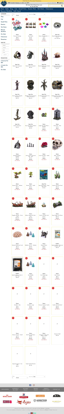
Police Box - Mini (57, 125)
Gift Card (17, 11)
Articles (47, 407)
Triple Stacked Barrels (30, 363)
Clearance (49, 9)
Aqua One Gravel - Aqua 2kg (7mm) (44, 186)
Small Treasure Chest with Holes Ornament (57, 96)
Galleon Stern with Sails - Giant (30, 216)
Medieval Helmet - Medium (17, 156)
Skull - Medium (57, 155)
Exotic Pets (32, 9)
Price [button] (4, 48)
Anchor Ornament (17, 125)
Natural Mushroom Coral (17, 245)
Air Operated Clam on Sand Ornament (57, 66)
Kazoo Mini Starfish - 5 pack (44, 36)
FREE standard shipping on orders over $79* (18, 2)
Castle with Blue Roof (44, 215)
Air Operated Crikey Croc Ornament (44, 96)
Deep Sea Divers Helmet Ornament (30, 126)
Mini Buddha (30, 275)
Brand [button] (4, 41)
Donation (3, 35)
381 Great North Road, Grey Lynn (34, 5)
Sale (7, 9)
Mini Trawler (57, 275)
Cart (61, 3)
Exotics (3, 23)
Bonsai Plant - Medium (17, 185)
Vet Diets (40, 9)
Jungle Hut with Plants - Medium (44, 126)
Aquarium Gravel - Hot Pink (17, 364)
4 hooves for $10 (4, 57)
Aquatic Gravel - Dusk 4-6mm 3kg (17, 275)
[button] (62, 5)
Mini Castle (30, 36)
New (2, 9)
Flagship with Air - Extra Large (17, 216)
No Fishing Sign (44, 275)
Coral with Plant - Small (44, 155)
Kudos (46, 409)
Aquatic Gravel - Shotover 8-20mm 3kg (57, 246)
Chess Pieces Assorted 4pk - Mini (31, 156)
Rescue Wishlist (6, 11)
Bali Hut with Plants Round (30, 335)
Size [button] (4, 46)
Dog (11, 9)
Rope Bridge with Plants (57, 215)
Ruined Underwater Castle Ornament (44, 66)
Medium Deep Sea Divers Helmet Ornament (30, 96)
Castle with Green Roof (57, 185)
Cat (16, 9)
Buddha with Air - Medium (30, 245)
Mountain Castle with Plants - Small (44, 335)
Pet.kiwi (42, 407)
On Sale (3, 31)
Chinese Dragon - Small (17, 334)
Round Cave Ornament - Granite (57, 36)
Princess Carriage (17, 36)
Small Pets (22, 9)
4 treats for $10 (5, 61)
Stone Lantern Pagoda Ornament (17, 96)
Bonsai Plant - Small (30, 185)
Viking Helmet (44, 245)
